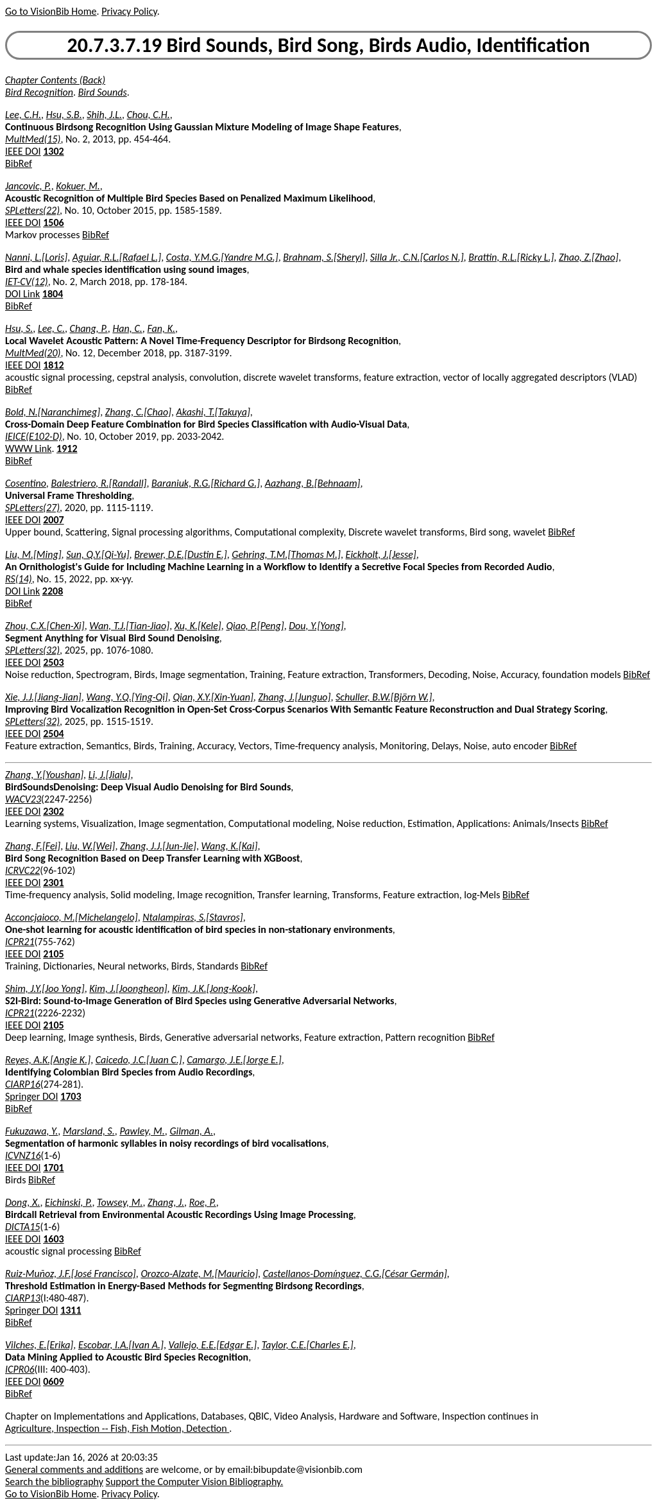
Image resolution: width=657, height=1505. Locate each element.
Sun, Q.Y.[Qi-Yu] (97, 554)
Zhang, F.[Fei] (32, 846)
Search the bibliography (54, 1481)
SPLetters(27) (32, 507)
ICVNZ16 (23, 1155)
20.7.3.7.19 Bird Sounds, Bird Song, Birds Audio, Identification (328, 45)
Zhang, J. (166, 1202)
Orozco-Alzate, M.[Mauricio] (199, 1273)
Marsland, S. (89, 1131)
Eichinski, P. (68, 1202)
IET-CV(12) (26, 281)
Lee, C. (51, 328)
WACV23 (23, 799)
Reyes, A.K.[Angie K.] (47, 1060)
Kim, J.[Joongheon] (128, 988)
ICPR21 (20, 941)
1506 (53, 222)
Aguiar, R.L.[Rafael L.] (117, 257)
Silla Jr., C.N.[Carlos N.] (417, 257)
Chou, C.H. (148, 115)
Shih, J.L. (104, 115)
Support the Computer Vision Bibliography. (195, 1481)
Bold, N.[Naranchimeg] (52, 412)
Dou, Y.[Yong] (316, 626)
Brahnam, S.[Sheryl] (324, 257)
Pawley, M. (141, 1131)
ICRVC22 (22, 870)
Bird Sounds (102, 92)
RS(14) (18, 579)
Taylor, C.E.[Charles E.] (308, 1345)
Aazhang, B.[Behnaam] (313, 483)
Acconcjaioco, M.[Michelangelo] (71, 917)
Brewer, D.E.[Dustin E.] (180, 554)
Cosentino (25, 483)
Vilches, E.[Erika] (39, 1345)
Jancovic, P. (28, 186)
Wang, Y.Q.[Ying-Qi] (126, 697)
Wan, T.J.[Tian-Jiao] (129, 626)
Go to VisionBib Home (50, 11)
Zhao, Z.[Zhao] (589, 257)
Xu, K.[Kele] (198, 626)
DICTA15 (22, 1227)
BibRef (18, 163)
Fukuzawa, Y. (31, 1131)
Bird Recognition (39, 92)
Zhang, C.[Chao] (138, 412)
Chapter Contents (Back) (55, 80)
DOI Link (22, 294)
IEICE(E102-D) (33, 436)
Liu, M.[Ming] (33, 554)
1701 (53, 1167)
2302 (53, 811)
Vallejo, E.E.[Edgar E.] (213, 1345)
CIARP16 (22, 1084)
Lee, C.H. (23, 115)
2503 (53, 662)
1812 (53, 365)
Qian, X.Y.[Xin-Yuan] (213, 697)
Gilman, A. (191, 1131)
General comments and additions (74, 1469)
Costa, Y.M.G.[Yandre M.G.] (222, 257)
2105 (53, 954)
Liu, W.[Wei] (90, 846)
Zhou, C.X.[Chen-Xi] (45, 626)
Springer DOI (31, 1096)
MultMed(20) (32, 353)
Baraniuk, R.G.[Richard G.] (205, 483)
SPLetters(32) (32, 650)
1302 (53, 151)
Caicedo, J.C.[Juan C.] (139, 1060)
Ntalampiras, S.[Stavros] (192, 917)
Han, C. (127, 328)
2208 (52, 591)
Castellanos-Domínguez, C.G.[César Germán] (355, 1273)
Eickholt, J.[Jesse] (381, 554)
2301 (53, 882)
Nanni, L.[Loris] (36, 257)
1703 (70, 1096)
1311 (70, 1310)
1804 (52, 294)
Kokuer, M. (78, 186)
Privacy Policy (129, 11)
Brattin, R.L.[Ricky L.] (511, 257)
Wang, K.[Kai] (229, 846)
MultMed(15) (32, 139)
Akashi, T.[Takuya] (213, 412)
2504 (53, 733)
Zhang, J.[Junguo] (294, 697)
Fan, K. (161, 328)
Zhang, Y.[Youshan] (44, 775)
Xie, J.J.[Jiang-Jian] (43, 697)
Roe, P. (202, 1202)
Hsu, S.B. (64, 115)
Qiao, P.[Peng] (255, 626)
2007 (53, 520)
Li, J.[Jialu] (110, 775)
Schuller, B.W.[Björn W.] (384, 697)
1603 (53, 1239)
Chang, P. (89, 328)
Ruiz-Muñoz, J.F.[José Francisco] (70, 1273)
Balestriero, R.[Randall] (98, 483)
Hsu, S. (19, 328)
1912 (66, 448)
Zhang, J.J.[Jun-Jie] (158, 846)
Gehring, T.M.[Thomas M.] (286, 554)
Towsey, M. (119, 1202)
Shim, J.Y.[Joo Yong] (45, 988)
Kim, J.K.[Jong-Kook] (213, 988)
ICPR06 (20, 1369)
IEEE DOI (23, 151)
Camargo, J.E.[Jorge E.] (234, 1060)
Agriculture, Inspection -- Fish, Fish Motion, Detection (117, 1428)
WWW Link (28, 448)
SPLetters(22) (32, 210)
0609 (53, 1381)
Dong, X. (22, 1202)
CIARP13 (22, 1298)
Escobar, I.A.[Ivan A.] (121, 1345)
